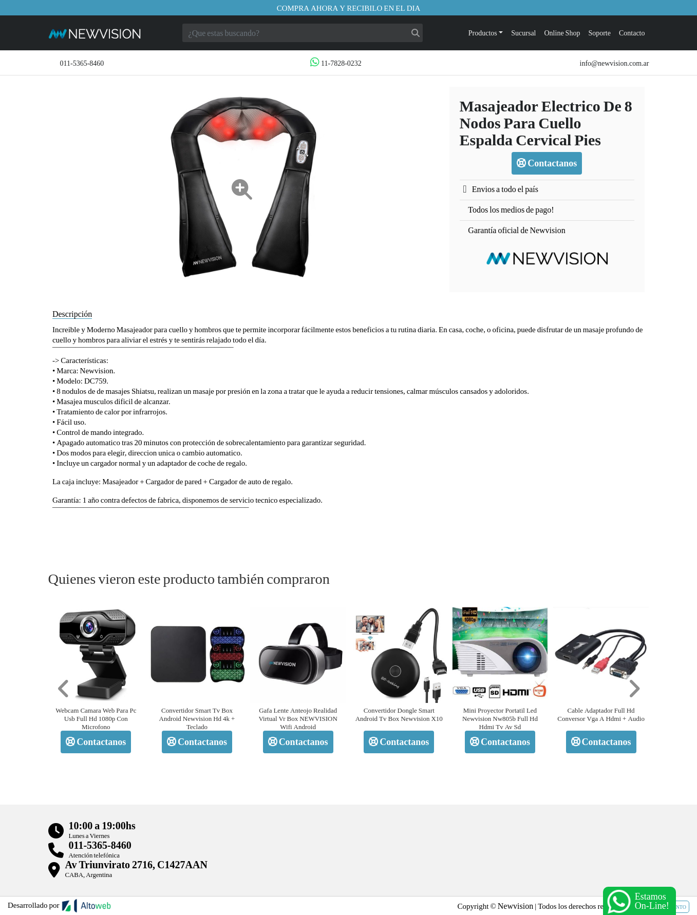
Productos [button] (482, 32)
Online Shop (562, 32)
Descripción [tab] (72, 313)
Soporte (599, 32)
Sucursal (523, 32)
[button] (63, 689)
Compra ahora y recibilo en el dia (349, 7)
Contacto (632, 32)
